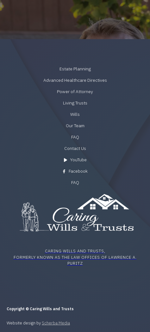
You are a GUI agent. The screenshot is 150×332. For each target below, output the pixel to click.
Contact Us (75, 148)
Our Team (75, 125)
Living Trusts (75, 103)
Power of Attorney (75, 91)
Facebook (78, 171)
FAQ (75, 137)
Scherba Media (56, 323)
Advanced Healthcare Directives (75, 80)
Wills (75, 114)
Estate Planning (75, 69)
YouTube (78, 160)
